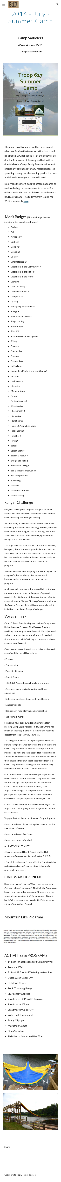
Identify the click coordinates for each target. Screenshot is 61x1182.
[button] (4, 4)
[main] (30, 17)
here (26, 201)
